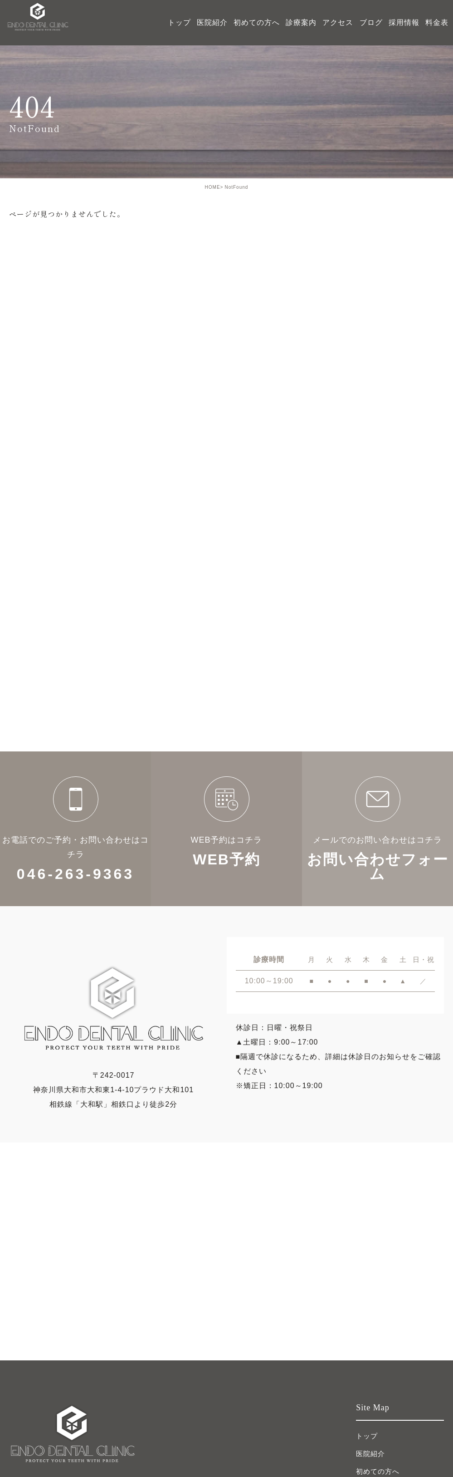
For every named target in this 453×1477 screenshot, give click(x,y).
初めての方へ (257, 22)
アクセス (337, 22)
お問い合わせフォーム (377, 828)
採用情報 (404, 22)
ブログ (371, 22)
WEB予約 (226, 828)
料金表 (436, 22)
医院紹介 (370, 1453)
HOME (212, 187)
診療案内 (301, 22)
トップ (179, 22)
